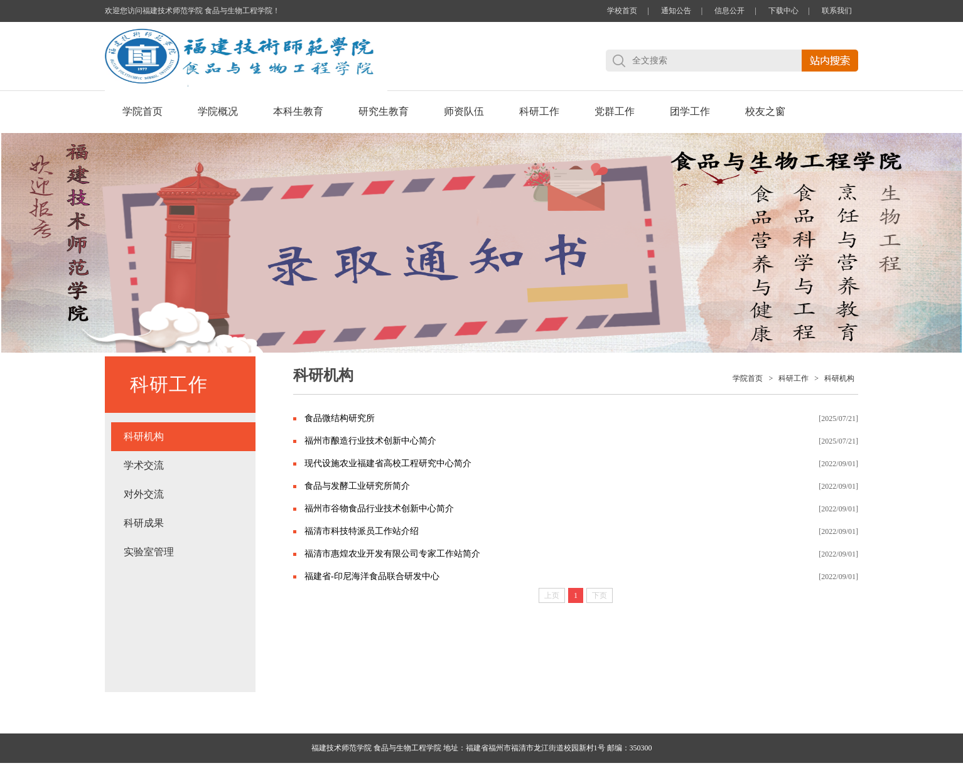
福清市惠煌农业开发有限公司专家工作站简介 (392, 553)
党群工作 (614, 111)
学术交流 (144, 465)
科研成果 (144, 523)
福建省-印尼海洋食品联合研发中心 (371, 576)
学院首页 (142, 111)
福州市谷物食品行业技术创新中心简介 (379, 508)
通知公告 (676, 10)
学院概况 (218, 111)
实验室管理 (149, 551)
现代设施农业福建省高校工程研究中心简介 (387, 463)
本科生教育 (298, 111)
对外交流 (144, 494)
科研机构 (144, 436)
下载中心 (783, 10)
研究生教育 (383, 111)
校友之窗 (765, 111)
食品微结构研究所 (339, 418)
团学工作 (690, 111)
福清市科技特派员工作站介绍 (361, 531)
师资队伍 (464, 111)
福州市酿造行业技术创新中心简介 (370, 440)
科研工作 (539, 111)
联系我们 (837, 10)
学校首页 (622, 10)
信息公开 (729, 10)
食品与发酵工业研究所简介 (357, 486)
